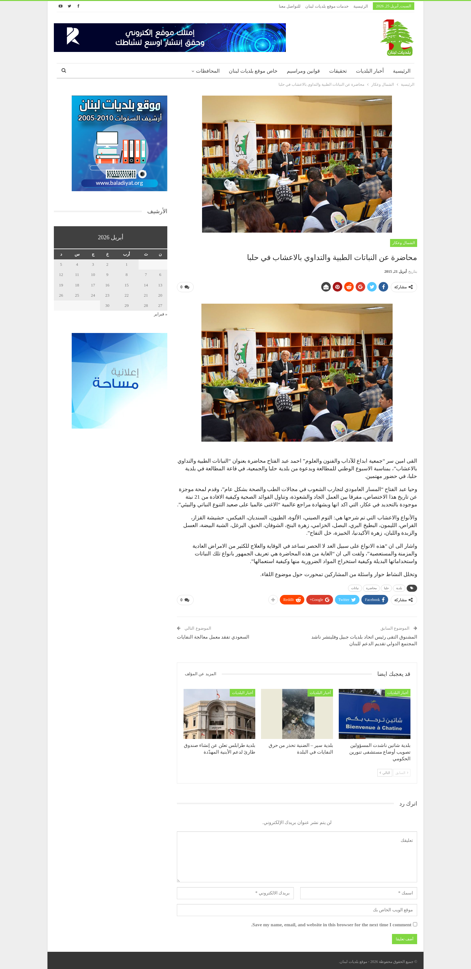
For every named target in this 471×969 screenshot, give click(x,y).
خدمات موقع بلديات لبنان (327, 6)
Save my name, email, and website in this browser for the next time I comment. (331, 922)
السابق (401, 770)
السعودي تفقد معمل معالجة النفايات (213, 634)
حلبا (386, 587)
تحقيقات (338, 71)
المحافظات (208, 71)
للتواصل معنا (290, 6)
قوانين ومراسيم (303, 71)
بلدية (399, 587)
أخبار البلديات (370, 71)
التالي (385, 770)
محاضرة (371, 587)
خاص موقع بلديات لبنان (253, 71)
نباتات (355, 587)
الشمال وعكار (403, 243)
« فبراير (160, 314)
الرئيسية (360, 6)
